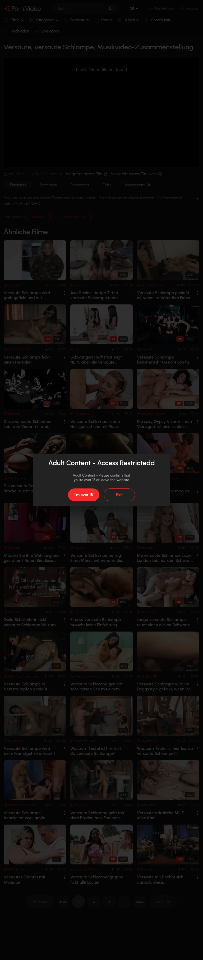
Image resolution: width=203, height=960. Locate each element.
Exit (119, 494)
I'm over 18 (83, 494)
